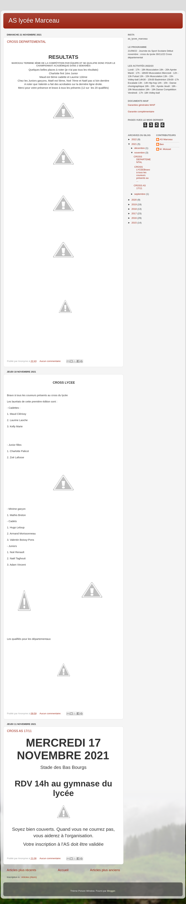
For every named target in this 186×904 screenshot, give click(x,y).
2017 (134, 213)
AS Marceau (166, 139)
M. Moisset (165, 149)
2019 (134, 204)
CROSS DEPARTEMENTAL (26, 41)
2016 (134, 218)
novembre (139, 152)
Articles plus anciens (105, 870)
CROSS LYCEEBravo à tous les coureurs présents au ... (142, 174)
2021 (134, 144)
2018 (134, 209)
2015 (134, 222)
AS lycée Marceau (34, 20)
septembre (140, 194)
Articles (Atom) (29, 877)
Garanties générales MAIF (141, 105)
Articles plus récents (21, 870)
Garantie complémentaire (141, 111)
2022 (134, 139)
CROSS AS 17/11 (19, 731)
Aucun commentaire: (51, 361)
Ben (162, 144)
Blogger (111, 891)
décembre (139, 148)
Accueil (63, 870)
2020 (134, 199)
